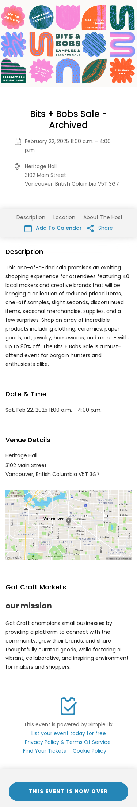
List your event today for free (68, 733)
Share (100, 228)
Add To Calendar (53, 228)
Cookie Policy (89, 751)
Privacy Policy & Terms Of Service (68, 742)
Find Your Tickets (44, 751)
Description (30, 217)
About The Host (103, 217)
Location (64, 217)
